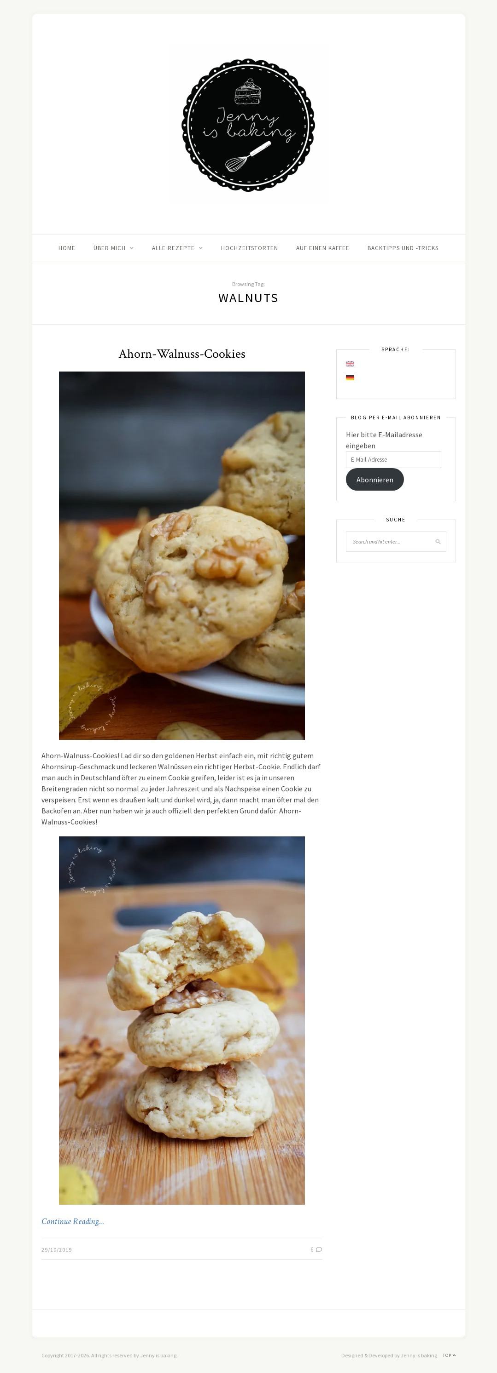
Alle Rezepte (173, 248)
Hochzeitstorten (249, 248)
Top (449, 1355)
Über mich (110, 248)
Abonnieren (375, 479)
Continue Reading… (72, 1221)
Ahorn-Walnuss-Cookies (182, 353)
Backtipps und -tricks (403, 248)
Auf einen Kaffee (323, 248)
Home (67, 248)
